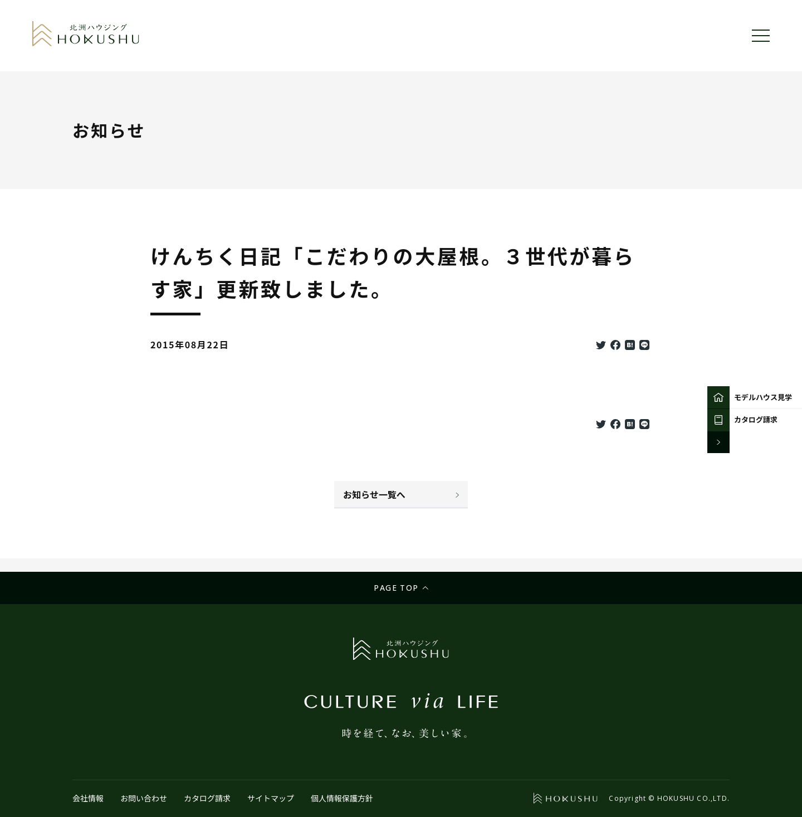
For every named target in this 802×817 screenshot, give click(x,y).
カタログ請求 (207, 798)
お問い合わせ (143, 798)
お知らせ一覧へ (374, 494)
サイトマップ (270, 798)
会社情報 (88, 798)
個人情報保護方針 (342, 798)
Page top (396, 587)
